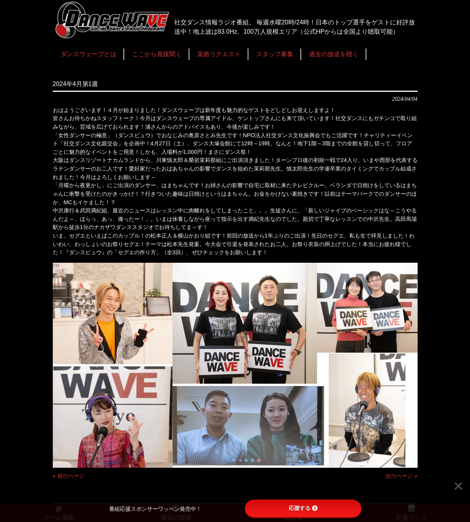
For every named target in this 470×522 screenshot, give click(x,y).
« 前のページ (69, 476)
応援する (303, 508)
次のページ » (401, 476)
